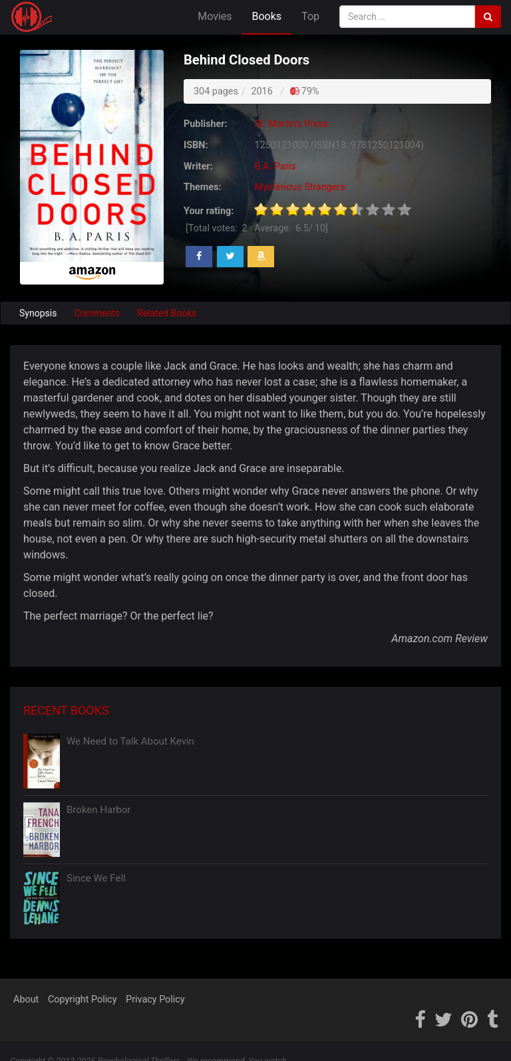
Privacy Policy (155, 999)
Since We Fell (96, 878)
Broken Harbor (98, 810)
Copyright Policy (82, 999)
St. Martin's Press (292, 124)
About (26, 999)
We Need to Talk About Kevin (130, 741)
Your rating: (209, 211)
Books (267, 16)
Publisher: (206, 124)
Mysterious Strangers (300, 187)
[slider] (333, 209)
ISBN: (196, 145)
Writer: (198, 166)
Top (310, 16)
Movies (215, 16)
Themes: (202, 187)
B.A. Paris (275, 166)
